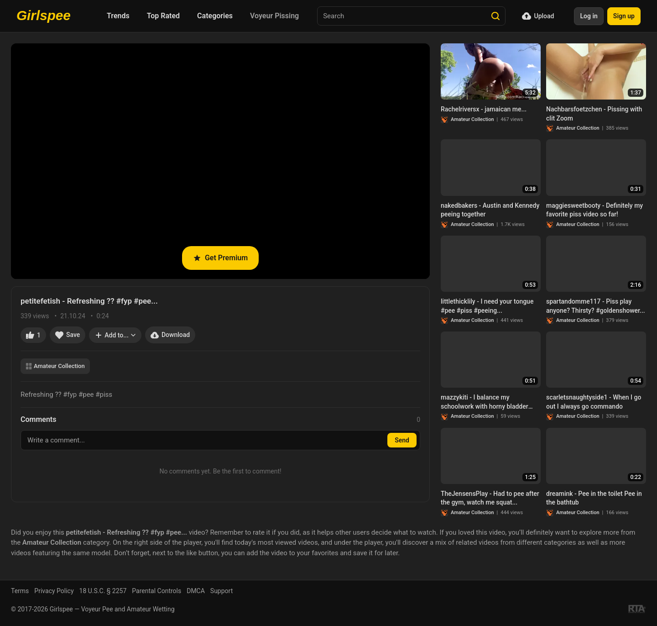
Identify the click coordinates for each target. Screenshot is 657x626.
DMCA (196, 590)
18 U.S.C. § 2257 (103, 590)
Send (402, 440)
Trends (118, 15)
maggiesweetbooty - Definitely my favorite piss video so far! (594, 210)
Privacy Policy (53, 590)
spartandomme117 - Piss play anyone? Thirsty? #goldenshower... (595, 306)
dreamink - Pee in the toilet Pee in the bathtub (594, 498)
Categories (215, 15)
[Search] (495, 16)
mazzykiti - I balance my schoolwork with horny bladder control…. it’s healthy (484, 402)
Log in (588, 16)
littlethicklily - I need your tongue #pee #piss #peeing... (487, 306)
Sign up (624, 16)
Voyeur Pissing (274, 15)
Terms (20, 590)
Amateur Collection (55, 366)
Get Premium (220, 257)
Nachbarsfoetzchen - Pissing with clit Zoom (594, 113)
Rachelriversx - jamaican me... (484, 109)
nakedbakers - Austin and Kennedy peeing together (490, 210)
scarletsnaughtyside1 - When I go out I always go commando (593, 402)
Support (221, 590)
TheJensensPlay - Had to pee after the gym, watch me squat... (490, 498)
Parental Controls (156, 590)
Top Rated (163, 15)
